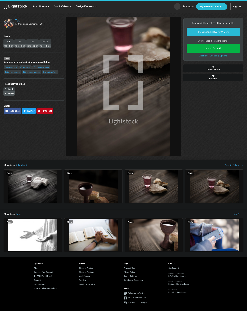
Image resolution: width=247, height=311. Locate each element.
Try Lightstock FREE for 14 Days (213, 32)
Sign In (237, 6)
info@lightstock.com (177, 276)
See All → (238, 214)
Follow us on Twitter (136, 293)
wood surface (50, 72)
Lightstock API (40, 284)
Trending (82, 280)
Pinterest (45, 111)
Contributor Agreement (133, 280)
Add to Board (213, 68)
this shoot (21, 165)
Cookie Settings (130, 276)
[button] (40, 6)
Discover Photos (86, 268)
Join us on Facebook (137, 297)
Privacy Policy (129, 272)
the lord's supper (31, 72)
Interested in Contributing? (45, 288)
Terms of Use (129, 268)
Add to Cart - (213, 48)
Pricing (188, 6)
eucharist (25, 67)
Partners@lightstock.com (178, 284)
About (36, 268)
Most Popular (84, 276)
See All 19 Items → (234, 165)
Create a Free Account (43, 272)
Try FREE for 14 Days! (211, 6)
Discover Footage (86, 272)
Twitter (29, 111)
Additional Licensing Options (213, 55)
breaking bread (12, 72)
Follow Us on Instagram (138, 302)
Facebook (12, 111)
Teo (17, 20)
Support (37, 280)
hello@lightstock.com (177, 292)
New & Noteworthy (87, 284)
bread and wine (41, 67)
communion (11, 67)
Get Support (173, 268)
